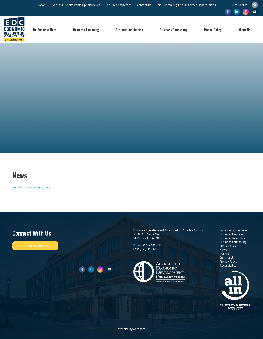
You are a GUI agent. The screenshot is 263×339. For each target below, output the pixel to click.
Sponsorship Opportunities (82, 5)
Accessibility (228, 265)
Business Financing (86, 29)
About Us (244, 29)
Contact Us (144, 5)
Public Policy (213, 29)
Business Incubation (129, 29)
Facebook (228, 12)
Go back (17, 187)
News (42, 5)
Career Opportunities (202, 5)
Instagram (246, 12)
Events (55, 5)
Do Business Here (45, 29)
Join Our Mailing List (170, 5)
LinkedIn (237, 12)
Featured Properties (119, 5)
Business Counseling (174, 29)
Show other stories (37, 187)
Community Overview (233, 230)
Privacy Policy (228, 261)
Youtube (255, 12)
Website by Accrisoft (131, 329)
